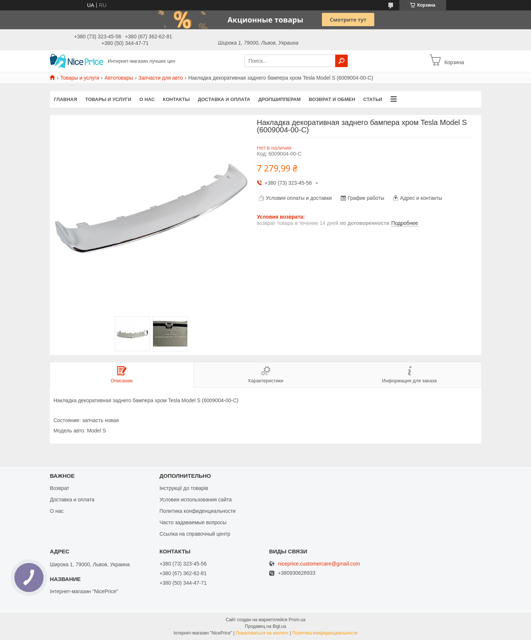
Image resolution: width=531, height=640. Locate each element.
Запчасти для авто (160, 78)
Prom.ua (297, 619)
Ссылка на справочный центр (194, 534)
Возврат (59, 488)
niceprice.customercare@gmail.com (319, 564)
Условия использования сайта (195, 499)
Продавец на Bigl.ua (265, 626)
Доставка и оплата (224, 99)
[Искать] (341, 61)
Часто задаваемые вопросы (192, 522)
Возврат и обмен (332, 99)
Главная (65, 99)
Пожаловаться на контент (262, 633)
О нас (147, 99)
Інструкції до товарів (183, 488)
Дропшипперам (279, 99)
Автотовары (119, 78)
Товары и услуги (79, 78)
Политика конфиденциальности (197, 511)
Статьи (372, 99)
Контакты (176, 99)
